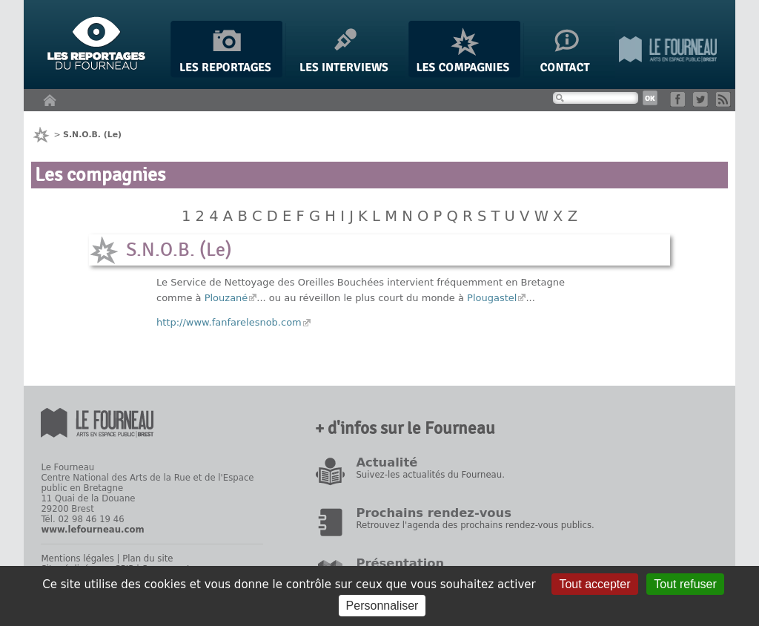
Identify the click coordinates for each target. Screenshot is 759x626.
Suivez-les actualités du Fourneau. (430, 475)
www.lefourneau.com (92, 529)
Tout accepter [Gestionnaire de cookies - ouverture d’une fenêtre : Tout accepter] (594, 584)
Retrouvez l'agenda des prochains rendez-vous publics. (475, 525)
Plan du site (147, 558)
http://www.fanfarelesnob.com (229, 322)
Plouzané (226, 297)
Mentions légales (77, 558)
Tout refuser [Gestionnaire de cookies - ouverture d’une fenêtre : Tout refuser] (685, 584)
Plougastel (492, 297)
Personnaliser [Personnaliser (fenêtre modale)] (382, 605)
